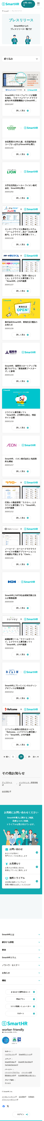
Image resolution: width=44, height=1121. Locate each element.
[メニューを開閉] (38, 4)
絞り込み (21, 59)
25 (29, 757)
